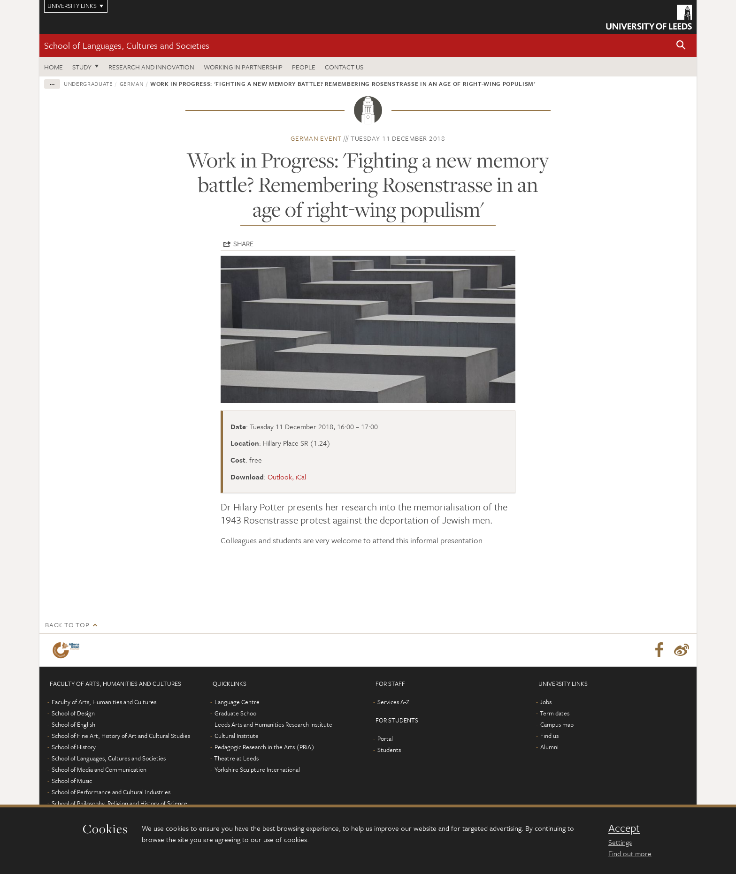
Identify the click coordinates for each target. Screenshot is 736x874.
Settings (620, 842)
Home (53, 67)
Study (82, 67)
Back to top (67, 625)
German (132, 83)
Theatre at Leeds (236, 758)
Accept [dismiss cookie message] (624, 828)
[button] (681, 45)
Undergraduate (88, 83)
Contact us (344, 67)
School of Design (73, 713)
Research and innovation (151, 67)
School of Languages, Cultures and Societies (126, 45)
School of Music (72, 780)
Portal (385, 738)
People (303, 67)
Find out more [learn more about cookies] (630, 853)
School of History (74, 747)
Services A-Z (393, 702)
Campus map (557, 724)
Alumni (549, 747)
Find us (549, 735)
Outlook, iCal (287, 476)
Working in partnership (243, 67)
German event (316, 138)
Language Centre (237, 702)
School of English (73, 724)
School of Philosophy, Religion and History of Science (119, 803)
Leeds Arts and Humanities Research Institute (273, 724)
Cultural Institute (237, 735)
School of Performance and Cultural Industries (111, 792)
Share (243, 243)
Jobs (546, 702)
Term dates (554, 713)
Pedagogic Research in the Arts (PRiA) (264, 747)
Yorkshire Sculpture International (257, 769)
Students (389, 749)
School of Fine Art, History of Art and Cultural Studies (121, 735)
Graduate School (236, 713)
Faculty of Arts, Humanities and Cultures (104, 702)
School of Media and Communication (99, 769)
